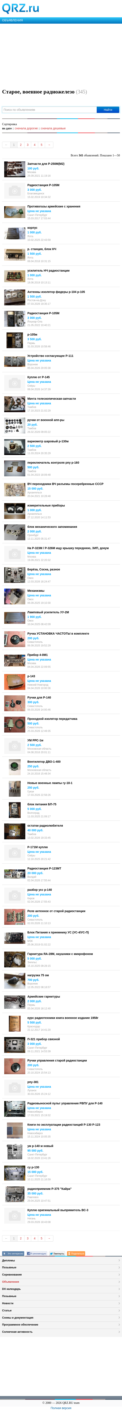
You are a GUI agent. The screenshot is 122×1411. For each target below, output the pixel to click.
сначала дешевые (53, 128)
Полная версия (61, 1408)
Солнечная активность (17, 1331)
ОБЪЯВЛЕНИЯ (12, 20)
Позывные (9, 1267)
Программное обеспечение (20, 1324)
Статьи (7, 1310)
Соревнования (12, 1274)
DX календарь (11, 1288)
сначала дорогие (26, 128)
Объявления (10, 1281)
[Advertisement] (61, 55)
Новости (7, 1303)
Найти (108, 109)
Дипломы (8, 1260)
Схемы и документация (17, 1317)
